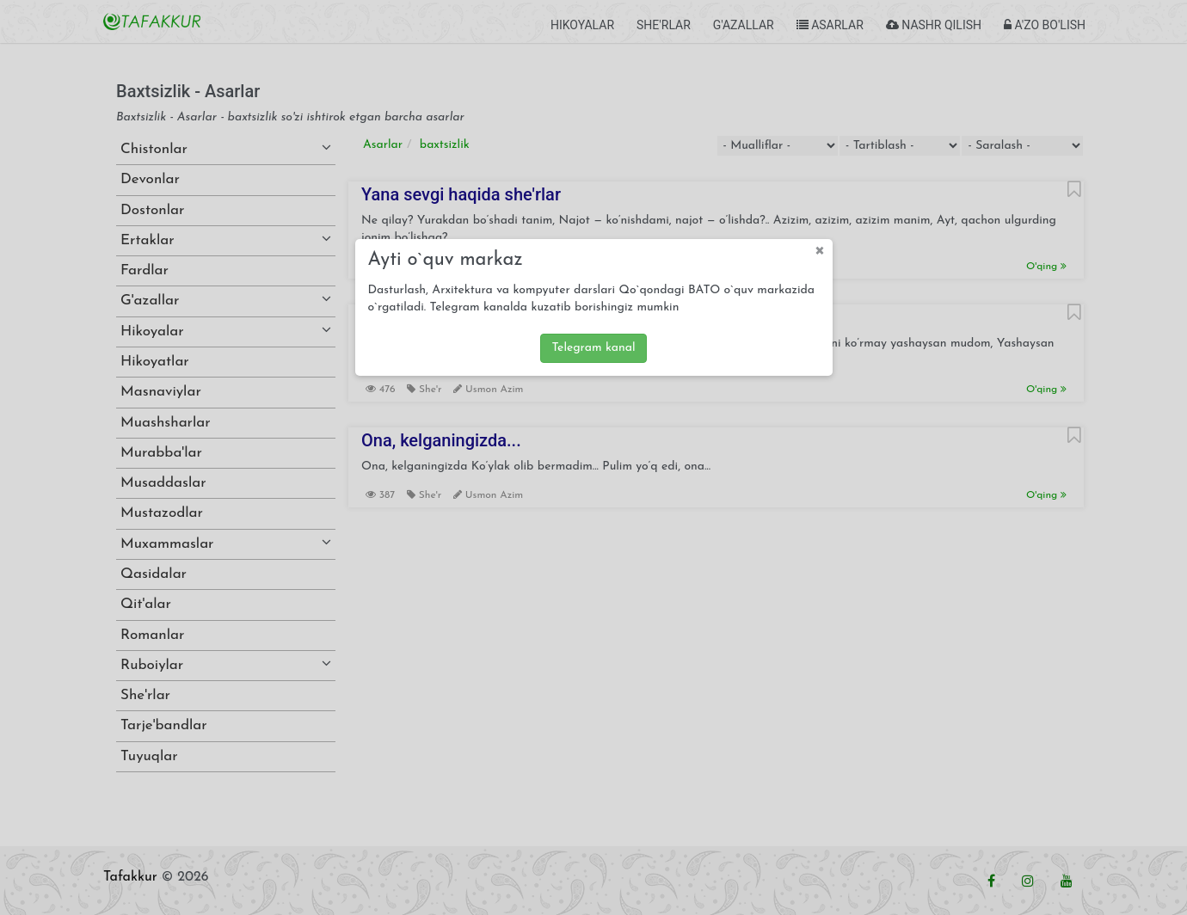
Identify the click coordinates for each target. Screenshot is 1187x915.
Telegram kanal (593, 347)
